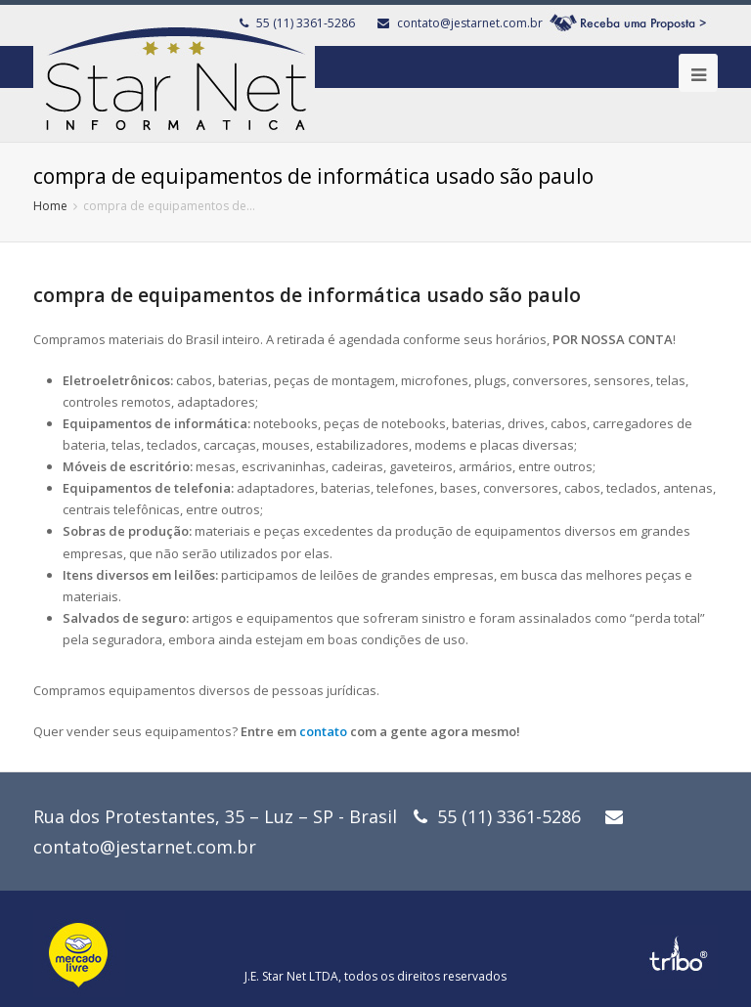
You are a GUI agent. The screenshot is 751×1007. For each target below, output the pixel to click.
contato (323, 731)
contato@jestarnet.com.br (470, 23)
